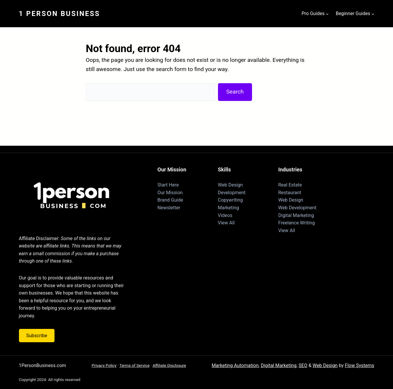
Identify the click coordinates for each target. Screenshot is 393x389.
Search (235, 91)
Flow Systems (359, 365)
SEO (303, 365)
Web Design (230, 185)
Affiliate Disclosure (169, 365)
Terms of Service (134, 365)
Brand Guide (170, 200)
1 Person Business (59, 13)
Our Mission (170, 192)
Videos (225, 215)
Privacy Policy (104, 365)
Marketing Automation (235, 365)
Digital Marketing (296, 215)
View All (226, 223)
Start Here (168, 185)
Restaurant (289, 192)
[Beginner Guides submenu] (372, 13)
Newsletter (169, 207)
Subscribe (36, 335)
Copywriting (230, 200)
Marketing (228, 207)
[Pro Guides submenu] (327, 13)
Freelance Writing (296, 223)
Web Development (297, 207)
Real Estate (290, 185)
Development (232, 192)
